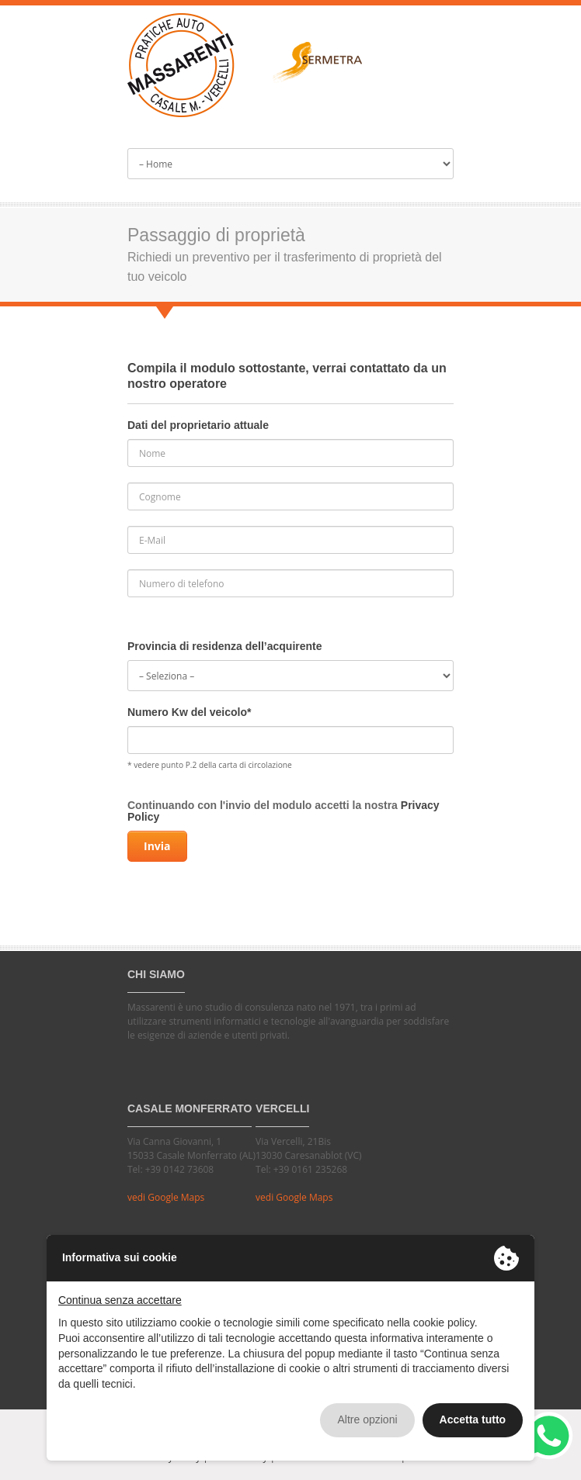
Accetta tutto (473, 1419)
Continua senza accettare (120, 1300)
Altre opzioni (367, 1419)
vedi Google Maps (165, 1197)
